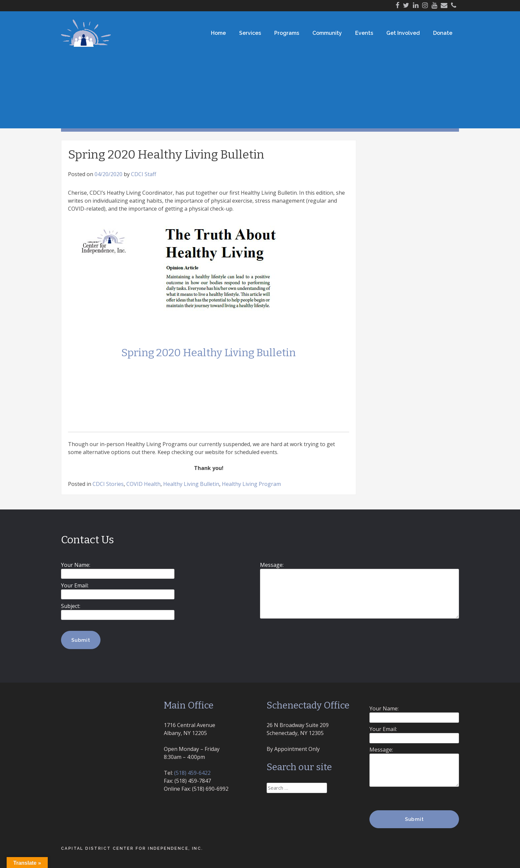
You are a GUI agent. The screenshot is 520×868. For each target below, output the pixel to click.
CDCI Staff (143, 174)
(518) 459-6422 (192, 772)
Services (250, 33)
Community (327, 33)
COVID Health (143, 484)
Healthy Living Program (251, 484)
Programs (286, 33)
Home (218, 33)
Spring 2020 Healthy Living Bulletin (208, 352)
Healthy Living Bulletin (191, 484)
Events (364, 33)
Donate (442, 33)
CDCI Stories (108, 484)
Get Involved (403, 33)
